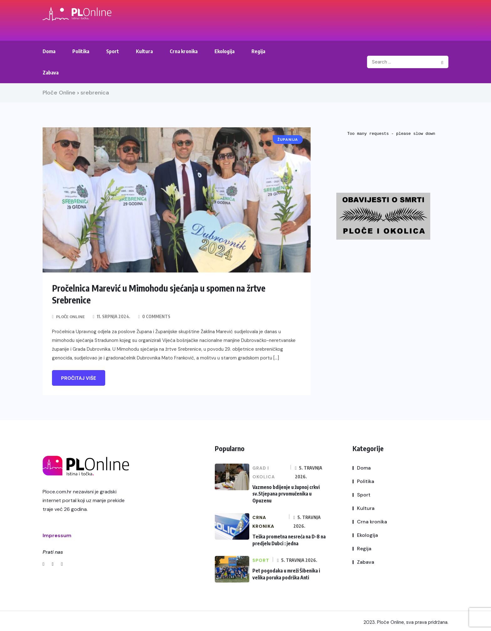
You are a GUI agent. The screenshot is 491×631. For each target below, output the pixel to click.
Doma (49, 51)
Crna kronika (184, 51)
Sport (112, 51)
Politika (80, 51)
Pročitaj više (78, 378)
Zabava (51, 72)
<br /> (392, 150)
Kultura (144, 51)
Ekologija (224, 51)
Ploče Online (71, 316)
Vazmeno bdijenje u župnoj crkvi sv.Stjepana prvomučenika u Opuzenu (285, 493)
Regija (258, 51)
